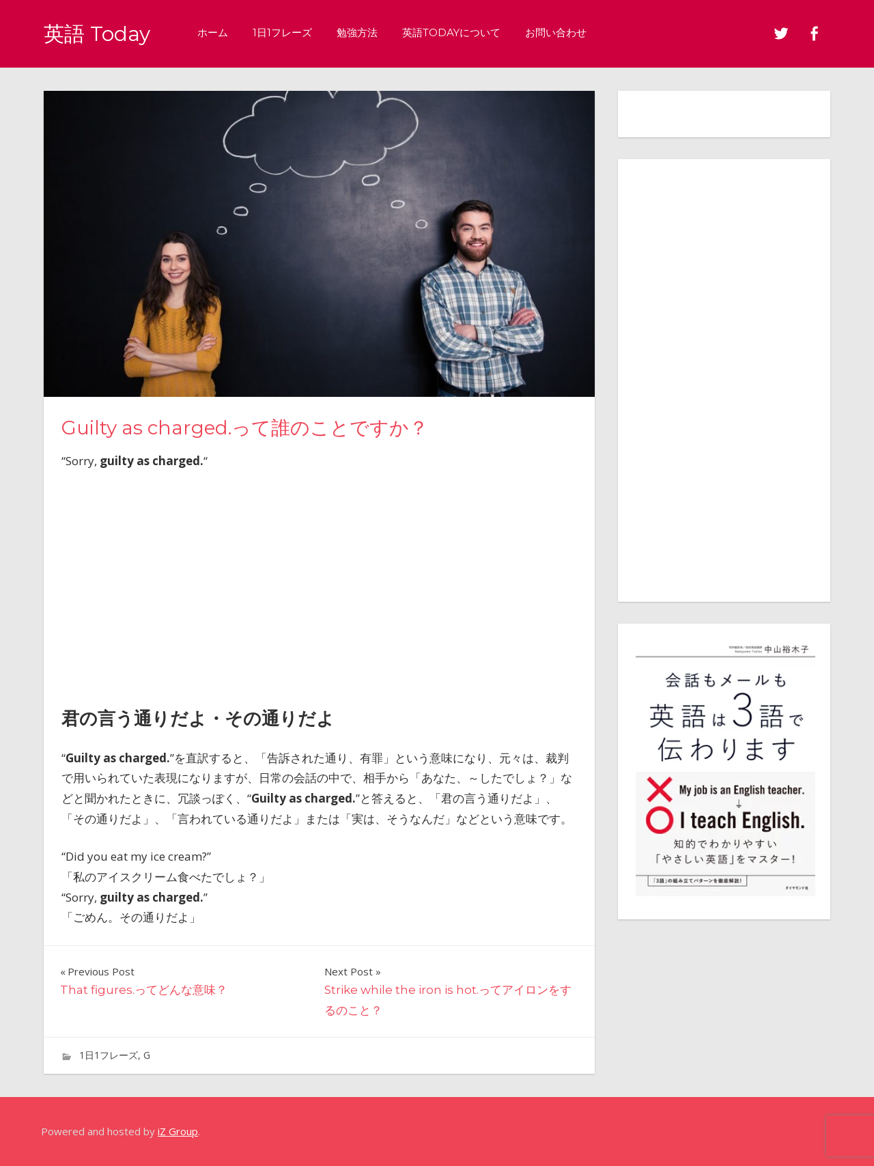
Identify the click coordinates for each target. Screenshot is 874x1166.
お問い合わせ (562, 32)
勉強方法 (363, 32)
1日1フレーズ (288, 32)
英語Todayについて (457, 32)
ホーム (218, 32)
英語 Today (100, 33)
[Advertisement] (319, 584)
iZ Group (178, 1131)
